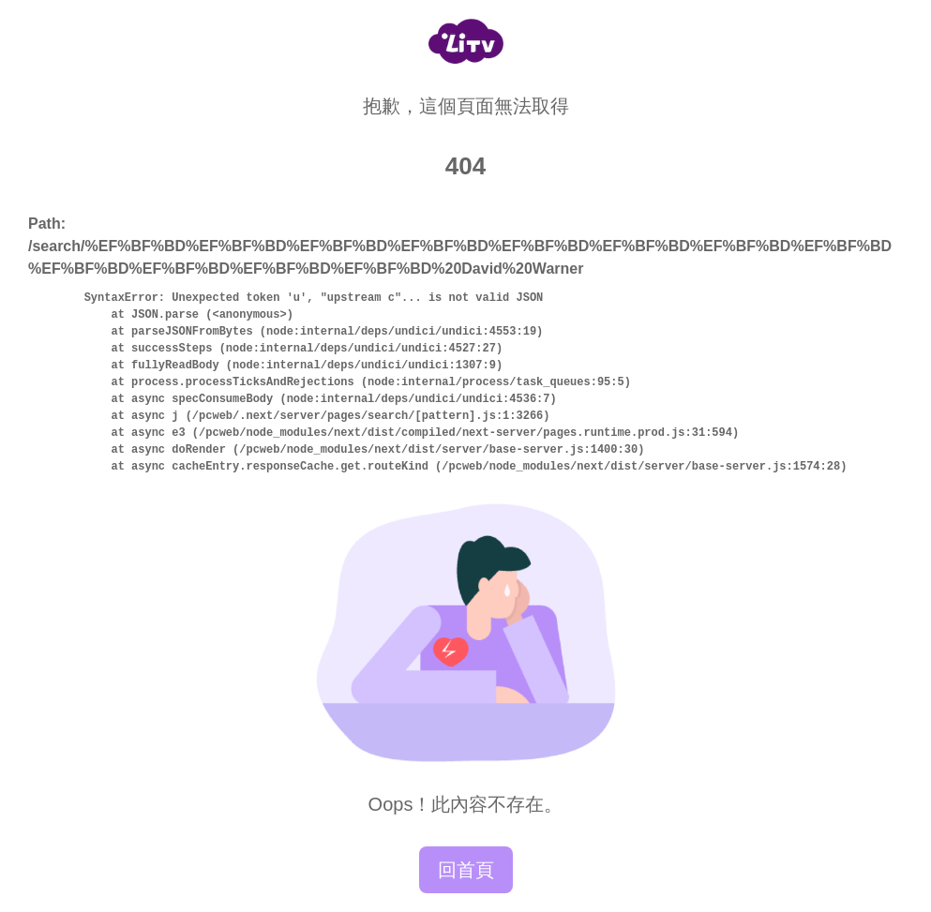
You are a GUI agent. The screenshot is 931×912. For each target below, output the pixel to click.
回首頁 (466, 870)
